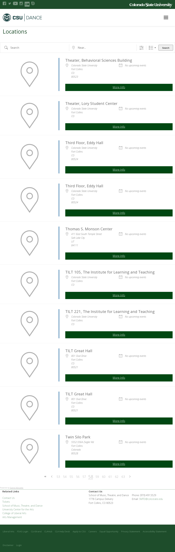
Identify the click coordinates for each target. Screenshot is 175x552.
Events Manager (16, 487)
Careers (93, 531)
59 (97, 477)
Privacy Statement (130, 531)
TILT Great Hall (78, 350)
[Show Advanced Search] (141, 48)
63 (123, 477)
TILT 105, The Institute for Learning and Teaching (110, 272)
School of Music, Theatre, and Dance (22, 505)
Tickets (6, 501)
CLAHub (48, 531)
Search (165, 48)
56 (77, 477)
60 (103, 477)
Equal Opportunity (109, 531)
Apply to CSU (79, 531)
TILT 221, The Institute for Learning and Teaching (110, 311)
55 (71, 477)
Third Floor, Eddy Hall (84, 142)
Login (19, 545)
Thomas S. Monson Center (88, 228)
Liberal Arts (8, 531)
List (151, 48)
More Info (119, 87)
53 (58, 477)
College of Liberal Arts (14, 513)
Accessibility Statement (154, 531)
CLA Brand (36, 531)
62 (116, 477)
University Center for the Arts (18, 509)
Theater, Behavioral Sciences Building (98, 60)
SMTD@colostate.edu (151, 499)
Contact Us (8, 498)
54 (64, 477)
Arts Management (12, 517)
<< (45, 476)
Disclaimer (8, 545)
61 (110, 477)
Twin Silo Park (77, 436)
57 (84, 477)
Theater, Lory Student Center (91, 103)
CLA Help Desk (62, 531)
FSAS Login (22, 531)
